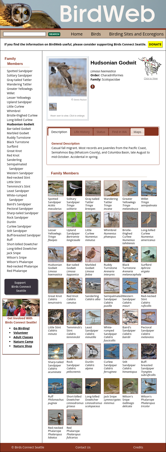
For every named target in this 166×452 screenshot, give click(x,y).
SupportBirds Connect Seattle (21, 286)
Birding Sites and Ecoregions (136, 34)
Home (76, 34)
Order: (96, 75)
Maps (137, 132)
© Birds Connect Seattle (27, 447)
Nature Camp (23, 342)
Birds (96, 34)
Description (59, 132)
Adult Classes (23, 337)
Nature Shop (23, 346)
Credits (138, 447)
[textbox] (24, 34)
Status (101, 132)
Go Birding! (22, 328)
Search (54, 34)
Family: (96, 79)
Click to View (151, 78)
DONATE (155, 44)
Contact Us (83, 447)
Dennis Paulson (80, 99)
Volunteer (21, 333)
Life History (82, 132)
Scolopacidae (111, 79)
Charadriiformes (112, 75)
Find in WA (119, 132)
